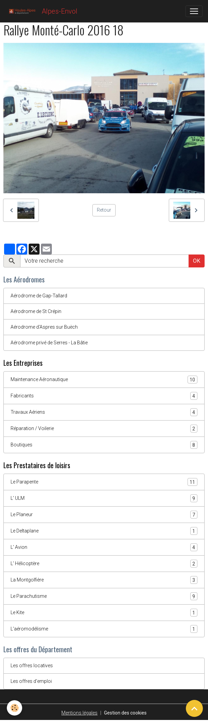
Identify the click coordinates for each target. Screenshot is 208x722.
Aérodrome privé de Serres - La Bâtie (49, 342)
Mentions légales (79, 713)
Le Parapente (104, 482)
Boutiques (104, 445)
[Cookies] (14, 708)
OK (196, 261)
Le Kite (104, 613)
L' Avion (104, 547)
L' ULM (104, 498)
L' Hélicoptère (104, 564)
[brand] (41, 11)
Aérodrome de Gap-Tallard (39, 295)
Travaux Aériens (104, 412)
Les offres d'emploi (31, 681)
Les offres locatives (32, 665)
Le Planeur (104, 515)
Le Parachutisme (104, 596)
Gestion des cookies (125, 713)
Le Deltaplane (104, 531)
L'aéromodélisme (104, 629)
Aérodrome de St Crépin (36, 311)
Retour (104, 210)
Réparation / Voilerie (104, 428)
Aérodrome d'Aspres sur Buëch (44, 327)
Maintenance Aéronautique (104, 379)
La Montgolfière (104, 580)
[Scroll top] (194, 708)
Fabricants (104, 396)
